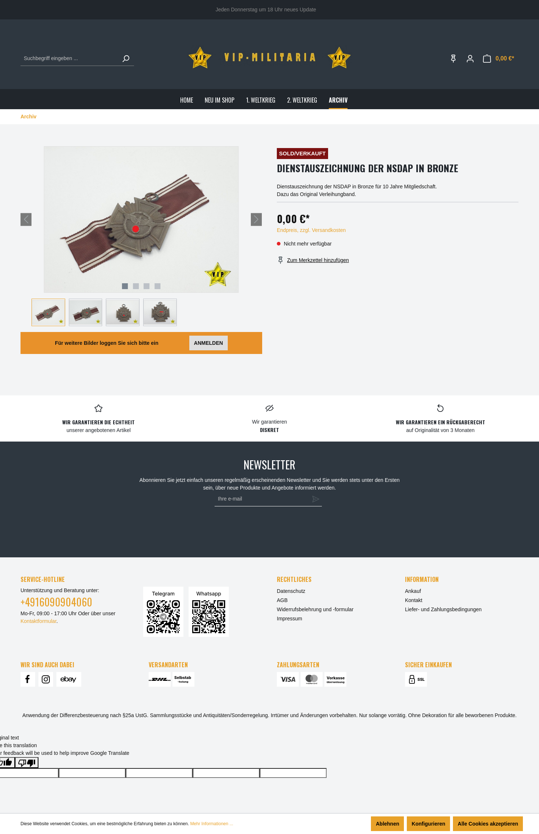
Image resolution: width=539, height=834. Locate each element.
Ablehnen (387, 824)
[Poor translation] (26, 762)
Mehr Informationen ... (211, 823)
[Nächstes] (256, 219)
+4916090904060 (56, 601)
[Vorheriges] (26, 219)
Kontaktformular (38, 621)
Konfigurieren (428, 824)
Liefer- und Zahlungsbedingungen (443, 609)
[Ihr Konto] (470, 59)
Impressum (289, 618)
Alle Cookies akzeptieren (488, 824)
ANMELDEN (208, 343)
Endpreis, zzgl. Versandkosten (311, 230)
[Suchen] (125, 58)
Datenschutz (291, 591)
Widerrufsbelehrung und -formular (315, 609)
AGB (282, 600)
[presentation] (266, 528)
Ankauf (413, 591)
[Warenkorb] (498, 59)
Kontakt (413, 600)
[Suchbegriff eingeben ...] (69, 58)
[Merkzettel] (453, 59)
